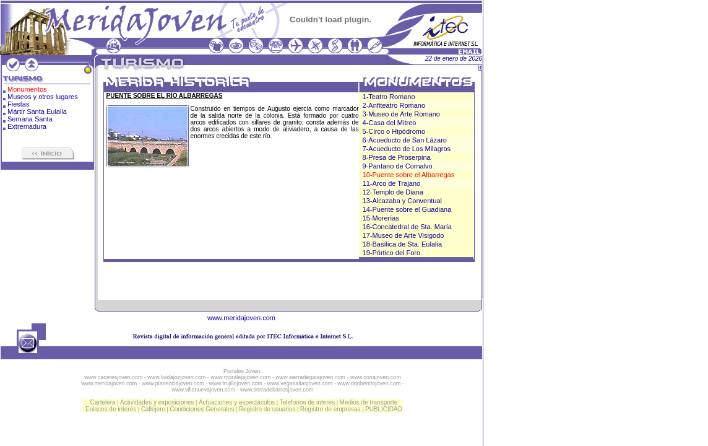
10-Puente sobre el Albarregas (409, 174)
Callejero (153, 409)
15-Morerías (381, 218)
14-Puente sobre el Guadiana (407, 209)
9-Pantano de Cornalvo (398, 166)
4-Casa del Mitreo (390, 122)
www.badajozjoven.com (176, 377)
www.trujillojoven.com (235, 383)
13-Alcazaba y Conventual (402, 200)
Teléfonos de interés (307, 402)
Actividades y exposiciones (157, 402)
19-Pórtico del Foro (392, 252)
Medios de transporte (368, 402)
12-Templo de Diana (393, 192)
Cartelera (103, 402)
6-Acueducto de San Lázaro (405, 140)
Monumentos (27, 89)
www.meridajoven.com (241, 317)
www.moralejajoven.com (240, 377)
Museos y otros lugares (42, 96)
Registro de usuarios (267, 409)
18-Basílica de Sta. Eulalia (402, 244)
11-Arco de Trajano (392, 183)
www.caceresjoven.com (113, 377)
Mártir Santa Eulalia (37, 111)
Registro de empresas (330, 409)
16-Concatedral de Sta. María (407, 226)
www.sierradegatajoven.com (310, 377)
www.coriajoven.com (375, 377)
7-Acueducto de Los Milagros (407, 148)
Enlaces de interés (110, 409)
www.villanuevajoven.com (203, 390)
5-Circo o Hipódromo (394, 131)
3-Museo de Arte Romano (401, 114)
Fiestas (18, 104)
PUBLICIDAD (383, 409)
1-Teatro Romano (389, 96)
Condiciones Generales (202, 409)
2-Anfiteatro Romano (394, 105)
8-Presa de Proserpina (397, 157)
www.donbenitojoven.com (368, 383)
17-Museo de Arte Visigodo (403, 235)
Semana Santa (30, 119)
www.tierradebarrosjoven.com (277, 390)
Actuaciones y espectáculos (237, 402)
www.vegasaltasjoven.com (300, 383)
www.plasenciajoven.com (173, 383)
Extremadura (26, 126)
